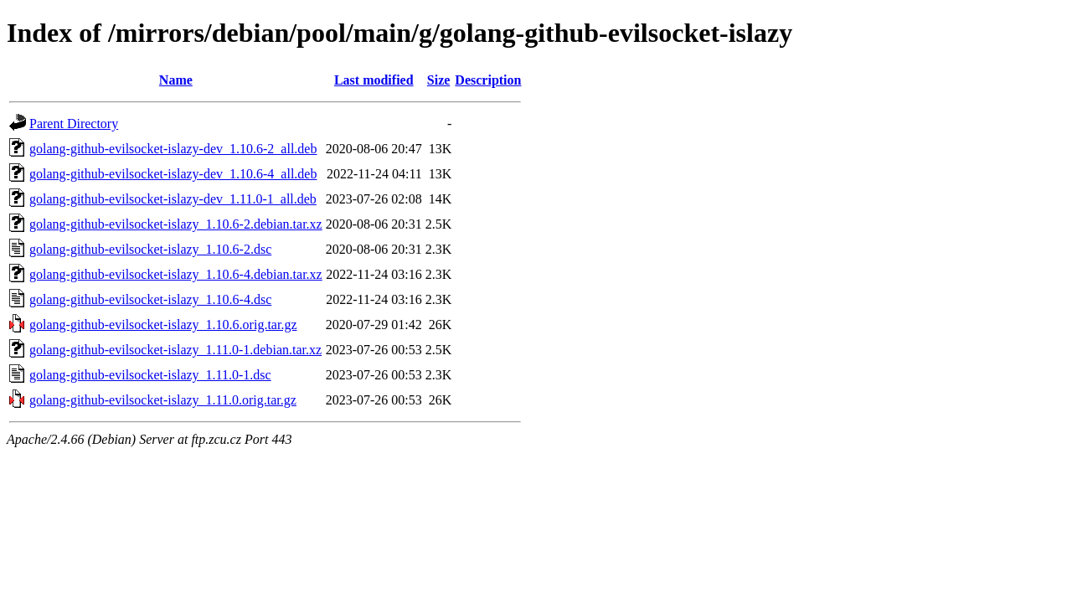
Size (439, 80)
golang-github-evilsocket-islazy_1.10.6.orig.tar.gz (162, 324)
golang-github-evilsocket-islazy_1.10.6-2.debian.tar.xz (175, 224)
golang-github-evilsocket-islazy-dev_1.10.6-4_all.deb (173, 174)
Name (176, 80)
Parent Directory (73, 123)
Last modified (374, 80)
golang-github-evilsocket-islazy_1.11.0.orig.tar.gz (162, 400)
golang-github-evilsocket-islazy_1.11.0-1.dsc (150, 375)
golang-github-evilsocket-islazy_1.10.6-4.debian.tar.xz (175, 274)
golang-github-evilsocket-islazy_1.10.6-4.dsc (150, 299)
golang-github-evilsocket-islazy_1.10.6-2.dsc (150, 249)
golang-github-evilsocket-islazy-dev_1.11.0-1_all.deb (173, 199)
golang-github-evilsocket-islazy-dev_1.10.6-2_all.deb (173, 149)
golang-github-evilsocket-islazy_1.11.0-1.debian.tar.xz (175, 350)
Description (488, 80)
